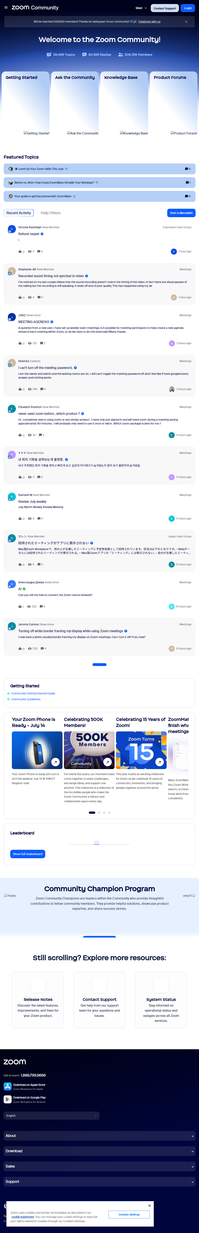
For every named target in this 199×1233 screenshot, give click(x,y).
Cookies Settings (129, 1214)
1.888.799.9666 (33, 1075)
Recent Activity (18, 213)
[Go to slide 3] (104, 813)
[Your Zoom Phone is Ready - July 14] (37, 764)
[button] (6, 8)
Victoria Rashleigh (29, 227)
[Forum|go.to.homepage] (35, 8)
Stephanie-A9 (27, 269)
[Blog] (6, 1206)
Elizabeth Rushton (30, 407)
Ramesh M (25, 495)
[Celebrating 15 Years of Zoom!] (141, 764)
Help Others (51, 213)
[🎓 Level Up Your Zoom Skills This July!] (41, 169)
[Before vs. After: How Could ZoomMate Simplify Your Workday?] (56, 183)
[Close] (149, 1205)
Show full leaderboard (27, 854)
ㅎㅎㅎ (22, 452)
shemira (23, 361)
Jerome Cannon (28, 624)
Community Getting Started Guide (33, 693)
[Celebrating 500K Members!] (89, 764)
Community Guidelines (25, 699)
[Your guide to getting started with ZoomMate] (45, 196)
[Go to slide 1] (92, 813)
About (11, 1135)
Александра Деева (31, 582)
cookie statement (22, 1217)
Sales (10, 1166)
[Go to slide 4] (109, 813)
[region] (80, 1214)
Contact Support (165, 8)
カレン (22, 536)
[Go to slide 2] (99, 813)
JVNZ (22, 315)
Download (14, 1151)
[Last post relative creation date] (184, 251)
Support (12, 1181)
